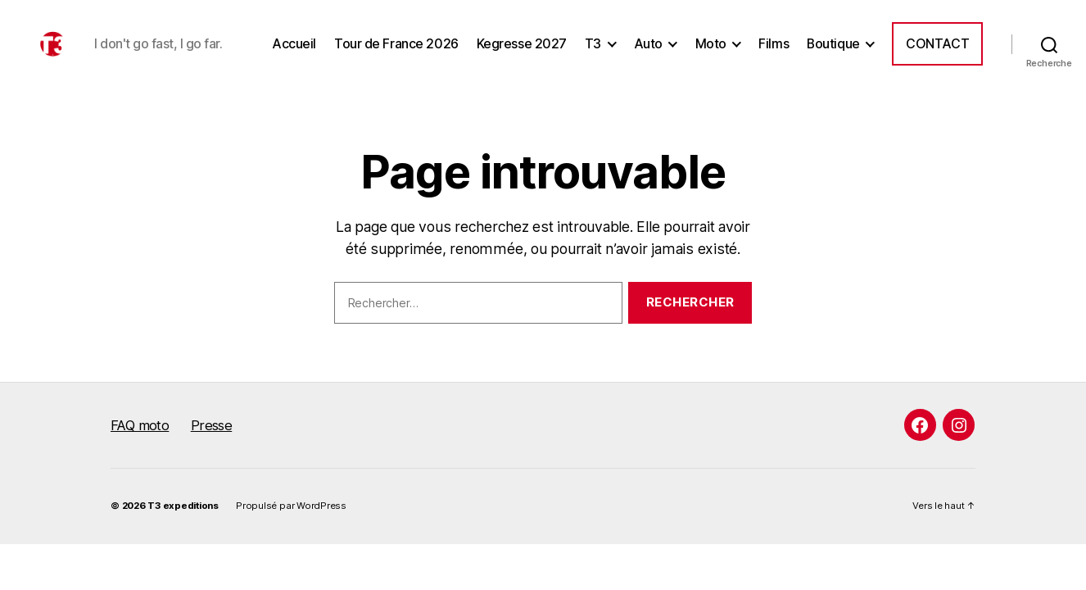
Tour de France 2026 (396, 53)
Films (773, 53)
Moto (710, 53)
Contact (937, 53)
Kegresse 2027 (522, 53)
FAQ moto (140, 442)
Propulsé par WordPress (291, 523)
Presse (212, 442)
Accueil (294, 53)
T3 (593, 53)
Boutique (833, 53)
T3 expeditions (183, 523)
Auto (648, 53)
